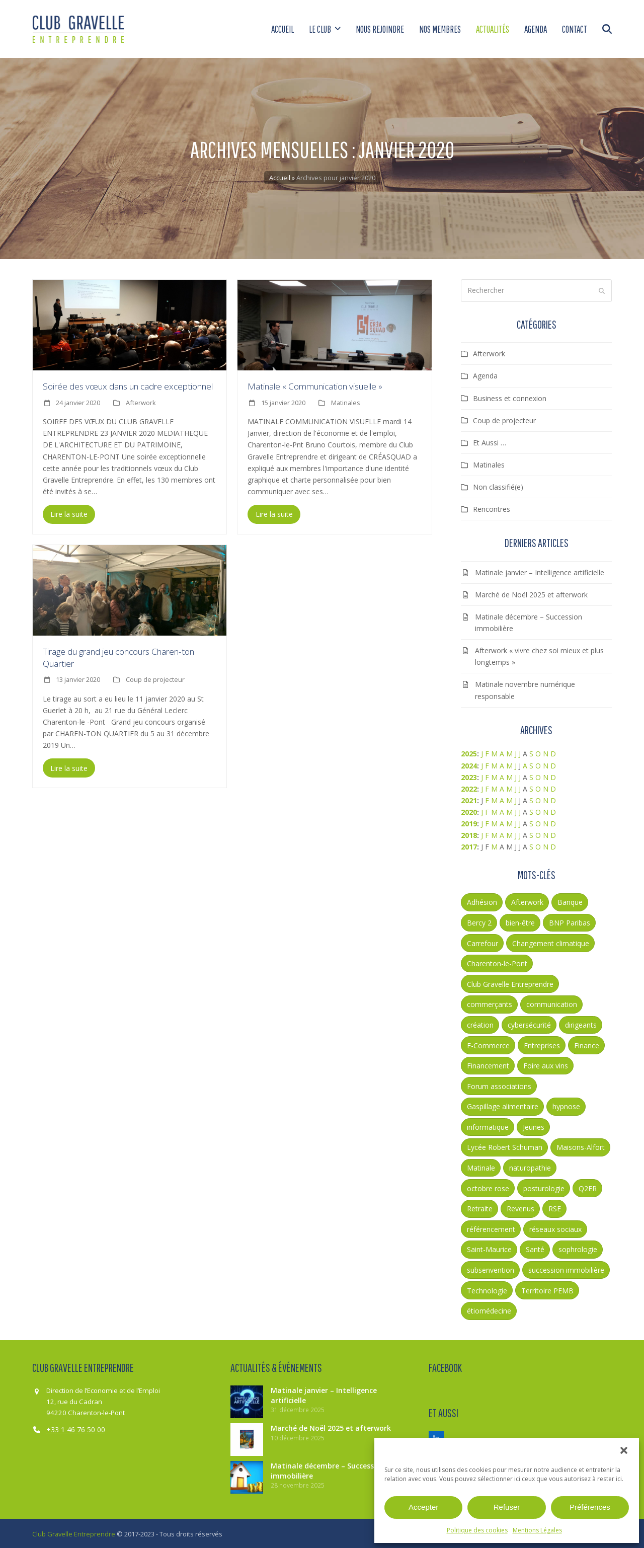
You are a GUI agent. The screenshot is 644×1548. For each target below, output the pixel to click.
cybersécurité (529, 1023)
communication (551, 1003)
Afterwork (141, 400)
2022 (469, 787)
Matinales (345, 400)
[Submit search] (602, 289)
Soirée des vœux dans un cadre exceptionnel (128, 385)
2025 (469, 752)
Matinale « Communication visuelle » (315, 385)
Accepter (423, 1507)
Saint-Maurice (489, 1248)
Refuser (507, 1507)
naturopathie (530, 1166)
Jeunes (533, 1125)
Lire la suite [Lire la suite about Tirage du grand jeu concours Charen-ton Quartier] (69, 766)
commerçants (489, 1003)
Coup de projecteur (155, 677)
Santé (535, 1248)
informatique (488, 1125)
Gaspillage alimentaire (502, 1105)
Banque (570, 900)
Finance (586, 1043)
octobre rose (488, 1186)
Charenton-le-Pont (497, 962)
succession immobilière (566, 1268)
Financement (488, 1063)
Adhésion (482, 900)
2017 (469, 845)
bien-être (520, 920)
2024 (469, 763)
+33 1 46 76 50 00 (75, 1428)
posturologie (544, 1186)
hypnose (566, 1105)
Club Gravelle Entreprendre (510, 982)
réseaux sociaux (555, 1227)
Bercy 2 (479, 920)
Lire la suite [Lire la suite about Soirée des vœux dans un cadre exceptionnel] (69, 512)
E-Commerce (488, 1043)
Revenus (520, 1207)
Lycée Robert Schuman (504, 1145)
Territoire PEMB (547, 1288)
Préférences (590, 1507)
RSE (554, 1207)
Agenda (485, 374)
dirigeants (581, 1023)
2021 (469, 798)
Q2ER (588, 1186)
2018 (469, 833)
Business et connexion (509, 396)
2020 (469, 810)
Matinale (481, 1166)
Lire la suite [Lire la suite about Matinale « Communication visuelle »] (274, 512)
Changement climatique (550, 941)
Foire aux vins (545, 1063)
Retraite (480, 1207)
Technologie (487, 1288)
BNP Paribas (569, 920)
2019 (469, 821)
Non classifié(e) (498, 485)
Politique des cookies (477, 1530)
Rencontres (491, 507)
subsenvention (490, 1268)
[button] (624, 1450)
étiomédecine (489, 1309)
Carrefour (482, 941)
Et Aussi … (489, 440)
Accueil (279, 176)
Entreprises (542, 1043)
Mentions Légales (537, 1530)
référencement (491, 1227)
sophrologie (577, 1248)
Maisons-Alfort (580, 1145)
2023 (469, 775)
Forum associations (499, 1084)
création (480, 1023)
